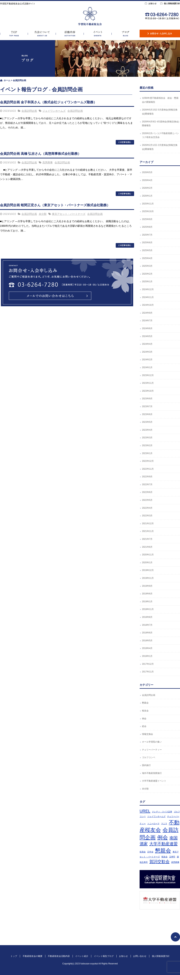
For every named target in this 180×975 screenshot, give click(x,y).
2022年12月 (148, 461)
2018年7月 (147, 625)
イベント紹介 (98, 33)
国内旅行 (146, 765)
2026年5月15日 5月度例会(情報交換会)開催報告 (159, 111)
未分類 (42, 213)
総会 (144, 726)
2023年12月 (148, 375)
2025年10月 (148, 211)
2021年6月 (147, 547)
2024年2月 (147, 359)
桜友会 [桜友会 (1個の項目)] (164, 857)
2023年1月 (147, 453)
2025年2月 (147, 274)
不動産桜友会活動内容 (70, 33)
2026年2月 (147, 188)
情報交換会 (147, 734)
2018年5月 (147, 640)
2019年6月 (147, 593)
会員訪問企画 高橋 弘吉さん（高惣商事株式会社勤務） (40, 154)
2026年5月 (147, 172)
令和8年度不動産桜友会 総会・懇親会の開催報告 (160, 100)
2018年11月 (148, 609)
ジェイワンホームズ (54, 110)
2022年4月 (147, 508)
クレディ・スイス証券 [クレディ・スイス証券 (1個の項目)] (162, 812)
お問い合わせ (160, 33)
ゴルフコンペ (148, 757)
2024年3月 (147, 352)
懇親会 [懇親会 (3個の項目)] (163, 851)
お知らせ (152, 3)
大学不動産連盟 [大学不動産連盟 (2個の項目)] (163, 843)
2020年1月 (147, 562)
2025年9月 (147, 219)
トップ (14, 33)
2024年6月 (147, 328)
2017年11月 (148, 671)
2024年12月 (148, 289)
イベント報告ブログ (126, 33)
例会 (144, 718)
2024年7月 (147, 320)
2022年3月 (147, 515)
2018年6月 (147, 632)
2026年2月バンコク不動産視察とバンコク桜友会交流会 (160, 135)
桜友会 (145, 710)
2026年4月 (147, 180)
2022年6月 (147, 492)
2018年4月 (147, 648)
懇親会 (145, 703)
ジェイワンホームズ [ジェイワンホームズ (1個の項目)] (156, 816)
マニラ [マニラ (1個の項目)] (164, 823)
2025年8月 (147, 227)
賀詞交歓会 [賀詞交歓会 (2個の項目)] (159, 861)
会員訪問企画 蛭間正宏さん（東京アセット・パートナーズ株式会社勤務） (55, 205)
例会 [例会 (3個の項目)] (162, 837)
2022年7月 (147, 484)
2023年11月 (148, 383)
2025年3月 (147, 266)
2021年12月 (148, 523)
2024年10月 (148, 305)
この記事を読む (125, 142)
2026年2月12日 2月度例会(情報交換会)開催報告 (159, 147)
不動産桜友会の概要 (42, 33)
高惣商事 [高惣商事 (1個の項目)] (175, 862)
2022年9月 (147, 476)
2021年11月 (148, 531)
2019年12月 (148, 570)
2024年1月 (147, 367)
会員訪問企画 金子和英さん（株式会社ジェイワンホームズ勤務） (48, 102)
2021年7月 (147, 539)
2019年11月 (148, 578)
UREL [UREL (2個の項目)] (145, 811)
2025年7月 (147, 235)
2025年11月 (148, 203)
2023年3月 (147, 437)
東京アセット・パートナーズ (68, 213)
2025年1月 (147, 281)
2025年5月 (147, 250)
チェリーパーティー (152, 749)
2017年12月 (148, 664)
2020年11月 (148, 554)
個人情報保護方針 (172, 3)
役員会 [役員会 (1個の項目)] (143, 852)
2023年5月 (147, 422)
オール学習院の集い (152, 742)
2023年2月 (147, 445)
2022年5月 (147, 500)
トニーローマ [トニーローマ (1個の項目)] (153, 823)
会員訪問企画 (29, 110)
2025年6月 (147, 242)
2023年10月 (148, 391)
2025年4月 (147, 258)
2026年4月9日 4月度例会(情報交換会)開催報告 (160, 123)
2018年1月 (147, 656)
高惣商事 (47, 162)
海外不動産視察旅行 (152, 773)
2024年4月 (147, 344)
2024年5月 (147, 336)
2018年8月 (147, 617)
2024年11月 (148, 297)
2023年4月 (147, 430)
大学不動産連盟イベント (154, 781)
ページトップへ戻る (175, 936)
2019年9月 (147, 586)
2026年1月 (147, 196)
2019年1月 (147, 601)
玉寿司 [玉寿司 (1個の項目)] (172, 857)
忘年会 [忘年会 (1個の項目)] (150, 852)
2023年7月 (147, 406)
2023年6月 (147, 414)
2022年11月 (148, 469)
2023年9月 (147, 398)
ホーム (7, 80)
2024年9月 (147, 313)
